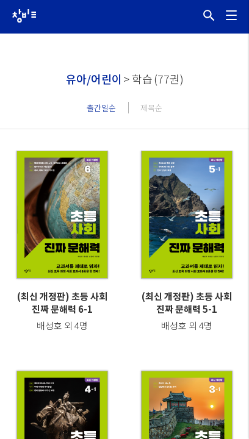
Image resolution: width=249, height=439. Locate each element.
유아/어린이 (94, 79)
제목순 (151, 107)
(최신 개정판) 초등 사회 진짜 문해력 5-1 (187, 302)
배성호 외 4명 (62, 325)
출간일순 (101, 107)
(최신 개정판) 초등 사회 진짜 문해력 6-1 (62, 302)
